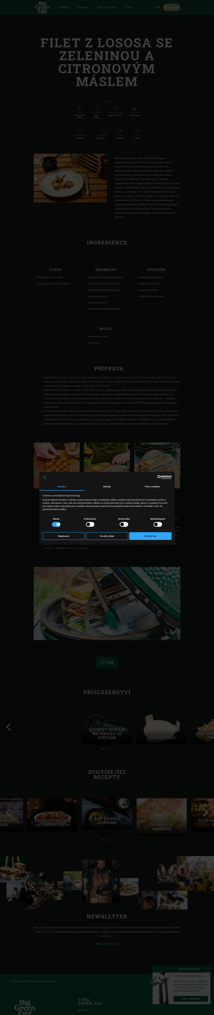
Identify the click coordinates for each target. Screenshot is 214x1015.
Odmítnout (63, 536)
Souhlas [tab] (62, 486)
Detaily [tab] (107, 486)
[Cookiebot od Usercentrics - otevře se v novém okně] (158, 477)
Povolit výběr (107, 536)
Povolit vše (150, 536)
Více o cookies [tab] (152, 486)
